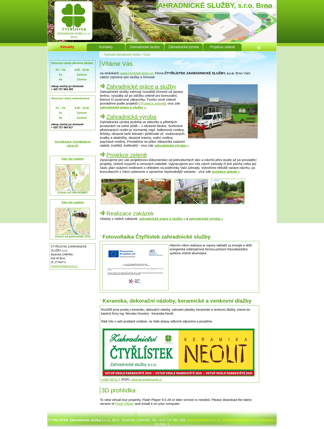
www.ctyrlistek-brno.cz (136, 73)
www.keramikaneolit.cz (146, 379)
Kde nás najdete (72, 158)
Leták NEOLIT (110, 379)
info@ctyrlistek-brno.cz (64, 266)
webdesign (267, 420)
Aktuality (67, 47)
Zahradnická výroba (131, 117)
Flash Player (124, 403)
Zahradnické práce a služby (141, 86)
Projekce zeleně (152, 103)
